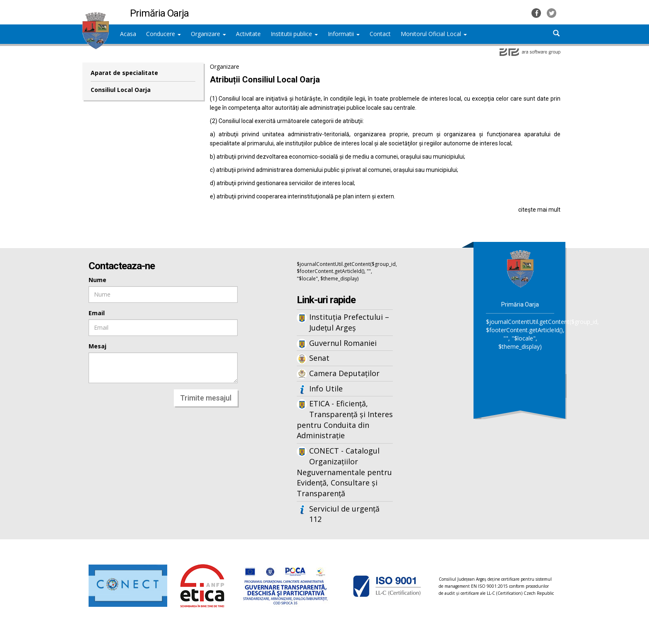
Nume (97, 280)
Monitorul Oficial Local (434, 34)
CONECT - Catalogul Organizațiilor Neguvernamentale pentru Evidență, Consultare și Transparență (344, 472)
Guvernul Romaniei (343, 343)
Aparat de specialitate (124, 73)
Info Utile (326, 388)
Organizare (208, 34)
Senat (319, 358)
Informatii (344, 34)
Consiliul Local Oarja (121, 90)
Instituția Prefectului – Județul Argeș (349, 322)
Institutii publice (294, 34)
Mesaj (97, 346)
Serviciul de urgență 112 (344, 514)
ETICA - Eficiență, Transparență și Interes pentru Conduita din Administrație (345, 419)
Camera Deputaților (344, 373)
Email (97, 313)
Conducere (163, 34)
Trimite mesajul (205, 397)
